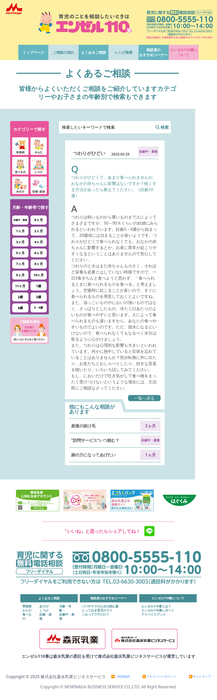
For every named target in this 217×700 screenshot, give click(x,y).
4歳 (20, 307)
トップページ (33, 52)
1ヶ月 (20, 231)
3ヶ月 (20, 242)
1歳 (38, 286)
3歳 (38, 297)
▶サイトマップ (200, 677)
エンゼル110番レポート (157, 610)
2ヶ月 (38, 231)
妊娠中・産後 (20, 220)
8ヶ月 (38, 263)
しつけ (44, 610)
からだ (27, 610)
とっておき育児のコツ (97, 610)
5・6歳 (38, 307)
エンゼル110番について (183, 52)
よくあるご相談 (93, 52)
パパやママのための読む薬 (100, 606)
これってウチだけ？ (95, 614)
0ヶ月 (38, 219)
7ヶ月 (20, 263)
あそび (44, 606)
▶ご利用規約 (120, 677)
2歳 (20, 297)
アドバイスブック (153, 614)
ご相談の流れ (63, 52)
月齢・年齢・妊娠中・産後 (66, 612)
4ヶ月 (38, 242)
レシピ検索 (123, 52)
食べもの (27, 616)
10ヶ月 (39, 275)
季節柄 (27, 606)
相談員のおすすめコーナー (153, 52)
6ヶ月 (38, 253)
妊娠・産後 (45, 616)
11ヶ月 (20, 286)
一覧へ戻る (144, 398)
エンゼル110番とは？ (156, 606)
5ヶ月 (20, 253)
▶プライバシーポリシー (159, 677)
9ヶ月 (20, 275)
